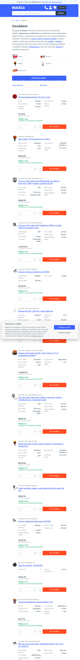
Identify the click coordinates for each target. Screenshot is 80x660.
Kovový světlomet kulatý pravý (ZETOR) (34, 522)
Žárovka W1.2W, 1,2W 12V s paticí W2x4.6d (35, 312)
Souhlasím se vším (64, 327)
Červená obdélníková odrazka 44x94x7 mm (35, 603)
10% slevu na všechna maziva (52, 2)
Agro (17, 20)
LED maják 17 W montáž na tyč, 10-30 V (34, 139)
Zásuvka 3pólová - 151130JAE (30, 566)
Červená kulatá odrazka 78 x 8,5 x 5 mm (34, 97)
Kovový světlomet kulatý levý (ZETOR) (33, 272)
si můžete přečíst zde (36, 336)
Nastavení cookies (64, 332)
